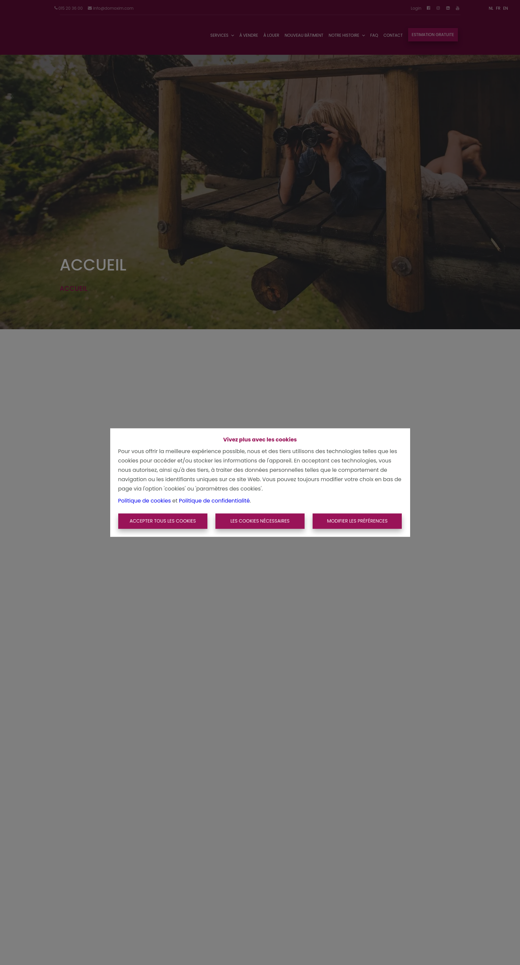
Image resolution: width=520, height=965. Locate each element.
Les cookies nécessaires (260, 521)
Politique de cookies (144, 501)
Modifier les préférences (357, 521)
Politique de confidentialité (214, 501)
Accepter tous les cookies (163, 521)
